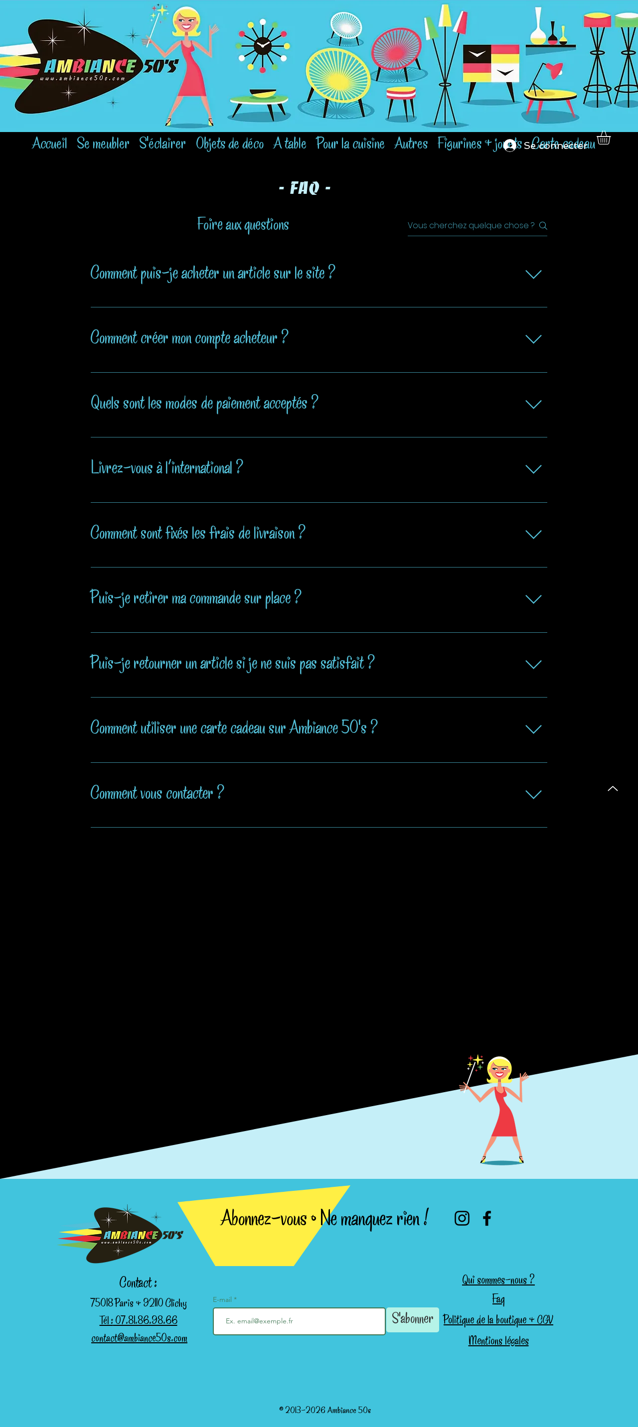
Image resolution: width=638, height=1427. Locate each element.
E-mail (223, 1299)
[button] (612, 137)
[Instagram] (462, 1218)
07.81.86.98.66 (145, 1322)
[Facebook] (487, 1218)
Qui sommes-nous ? (498, 1281)
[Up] (613, 788)
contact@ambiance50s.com (139, 1339)
